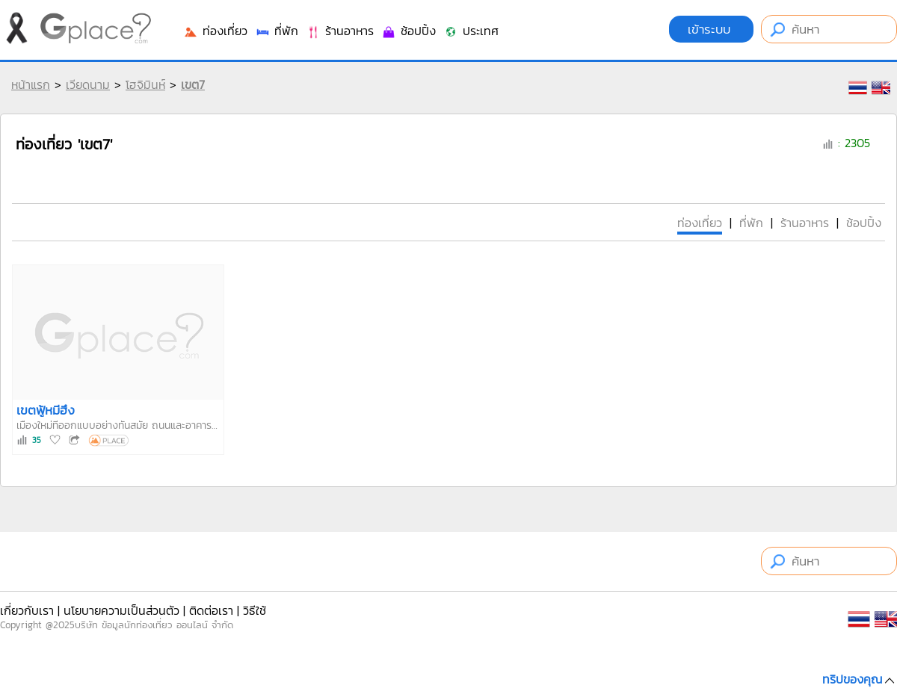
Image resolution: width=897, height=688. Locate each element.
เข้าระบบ (711, 29)
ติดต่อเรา (211, 610)
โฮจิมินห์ (145, 84)
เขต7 (193, 84)
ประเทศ (471, 31)
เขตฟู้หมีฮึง (45, 410)
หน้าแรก (30, 84)
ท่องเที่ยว (215, 31)
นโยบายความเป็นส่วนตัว (121, 610)
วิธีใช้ (254, 610)
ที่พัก (276, 31)
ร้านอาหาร (340, 31)
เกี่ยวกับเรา (27, 610)
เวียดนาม (88, 84)
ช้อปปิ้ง (408, 31)
